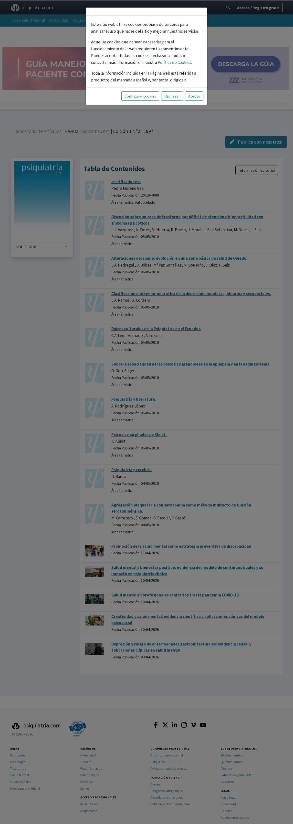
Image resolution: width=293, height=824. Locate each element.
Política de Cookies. (175, 62)
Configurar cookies (140, 96)
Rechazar (172, 96)
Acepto (194, 96)
